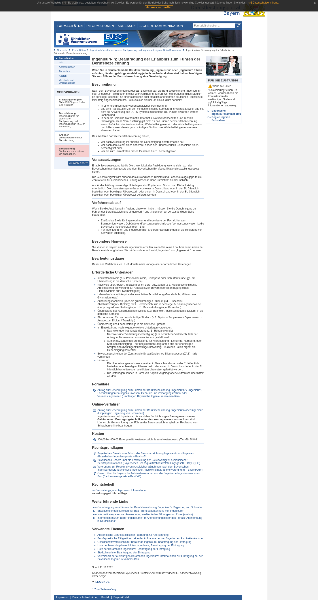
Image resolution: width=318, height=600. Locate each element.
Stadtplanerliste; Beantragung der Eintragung (123, 552)
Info (61, 62)
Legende (102, 581)
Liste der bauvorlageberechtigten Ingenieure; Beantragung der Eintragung (140, 545)
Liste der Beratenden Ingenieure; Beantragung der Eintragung (133, 549)
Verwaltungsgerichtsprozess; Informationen (122, 490)
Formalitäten (70, 26)
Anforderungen (67, 67)
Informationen (100, 26)
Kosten (62, 75)
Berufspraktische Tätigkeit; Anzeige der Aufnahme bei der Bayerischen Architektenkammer (150, 538)
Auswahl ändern (78, 163)
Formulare (64, 71)
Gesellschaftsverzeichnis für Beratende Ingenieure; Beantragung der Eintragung (144, 541)
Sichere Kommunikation (161, 26)
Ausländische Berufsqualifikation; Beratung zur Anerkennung (132, 534)
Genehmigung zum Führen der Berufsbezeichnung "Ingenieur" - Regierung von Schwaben (150, 507)
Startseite (62, 50)
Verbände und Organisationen (67, 81)
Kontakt (105, 597)
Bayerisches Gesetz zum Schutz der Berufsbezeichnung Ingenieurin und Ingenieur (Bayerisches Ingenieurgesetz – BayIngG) (145, 455)
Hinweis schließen (159, 7)
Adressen (127, 26)
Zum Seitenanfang (105, 589)
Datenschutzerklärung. (265, 2)
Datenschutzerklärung (85, 597)
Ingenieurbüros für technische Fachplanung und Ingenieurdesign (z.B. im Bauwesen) (136, 50)
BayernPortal (121, 597)
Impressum (62, 597)
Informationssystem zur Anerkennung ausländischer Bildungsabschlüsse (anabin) (145, 514)
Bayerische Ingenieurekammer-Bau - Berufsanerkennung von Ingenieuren (140, 510)
